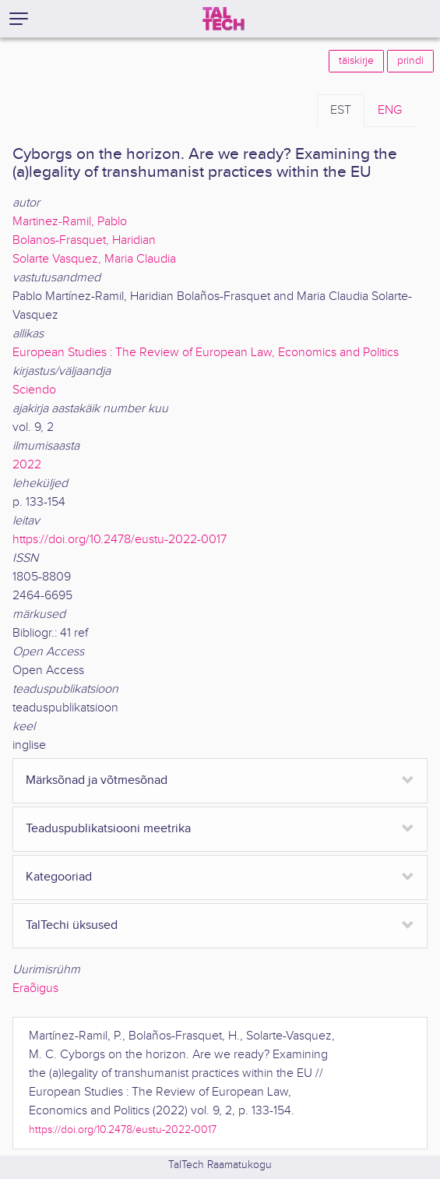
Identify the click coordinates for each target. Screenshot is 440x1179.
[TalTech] (223, 18)
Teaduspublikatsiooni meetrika (108, 828)
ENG (390, 110)
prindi (410, 61)
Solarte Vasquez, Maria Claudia (94, 259)
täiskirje (356, 61)
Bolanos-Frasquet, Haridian (84, 240)
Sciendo (34, 390)
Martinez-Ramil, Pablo (69, 221)
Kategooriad (59, 877)
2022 (26, 464)
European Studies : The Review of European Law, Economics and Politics (205, 352)
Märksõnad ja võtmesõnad (96, 780)
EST (340, 110)
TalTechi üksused (72, 925)
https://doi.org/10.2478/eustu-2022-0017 (119, 539)
